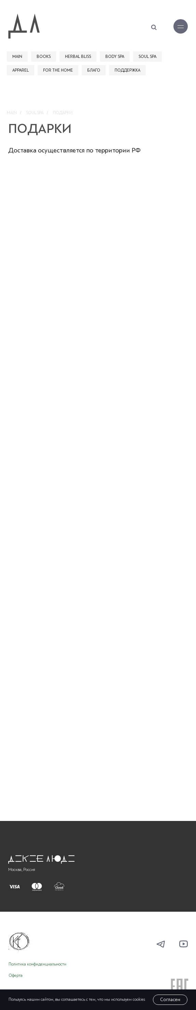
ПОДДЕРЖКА (127, 70)
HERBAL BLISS (78, 56)
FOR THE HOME (58, 70)
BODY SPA (114, 56)
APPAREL (20, 70)
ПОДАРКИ (63, 113)
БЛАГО (93, 70)
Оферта (16, 975)
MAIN (17, 56)
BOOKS (44, 56)
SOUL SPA (147, 56)
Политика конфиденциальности (37, 964)
